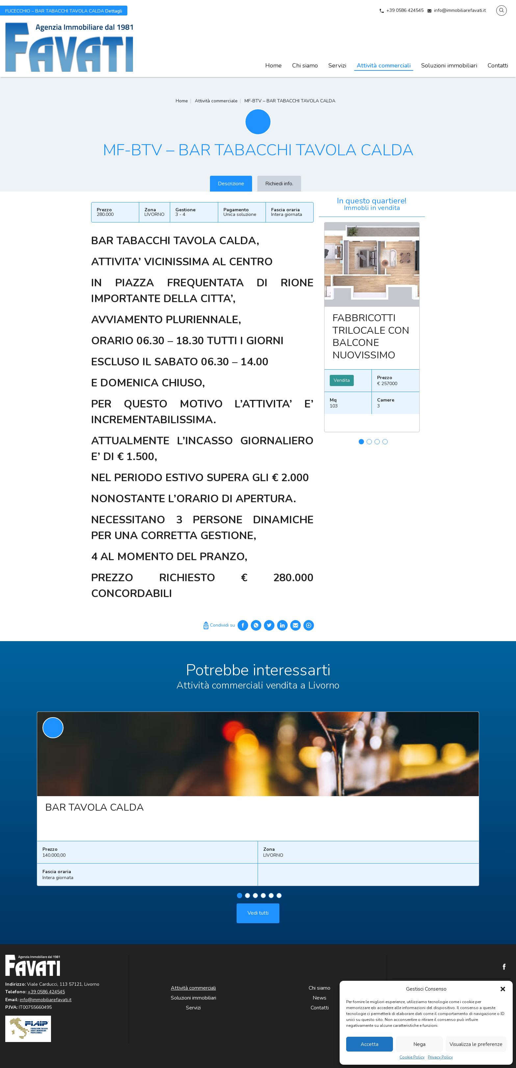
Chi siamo (305, 65)
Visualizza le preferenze (476, 1044)
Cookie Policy (412, 1057)
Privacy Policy (440, 1057)
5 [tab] (271, 899)
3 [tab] (377, 441)
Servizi (337, 65)
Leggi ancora (371, 264)
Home (273, 65)
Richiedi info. (279, 183)
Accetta (369, 1044)
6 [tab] (279, 899)
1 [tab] (361, 441)
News (319, 998)
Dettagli (63, 10)
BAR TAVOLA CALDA (94, 812)
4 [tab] (385, 441)
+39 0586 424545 (405, 10)
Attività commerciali (384, 65)
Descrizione (231, 183)
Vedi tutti (258, 917)
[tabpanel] (372, 329)
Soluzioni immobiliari (449, 65)
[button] (503, 989)
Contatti (498, 65)
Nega (419, 1044)
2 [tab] (369, 441)
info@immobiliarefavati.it (460, 10)
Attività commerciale (216, 101)
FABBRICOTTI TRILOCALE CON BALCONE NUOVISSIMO (370, 336)
